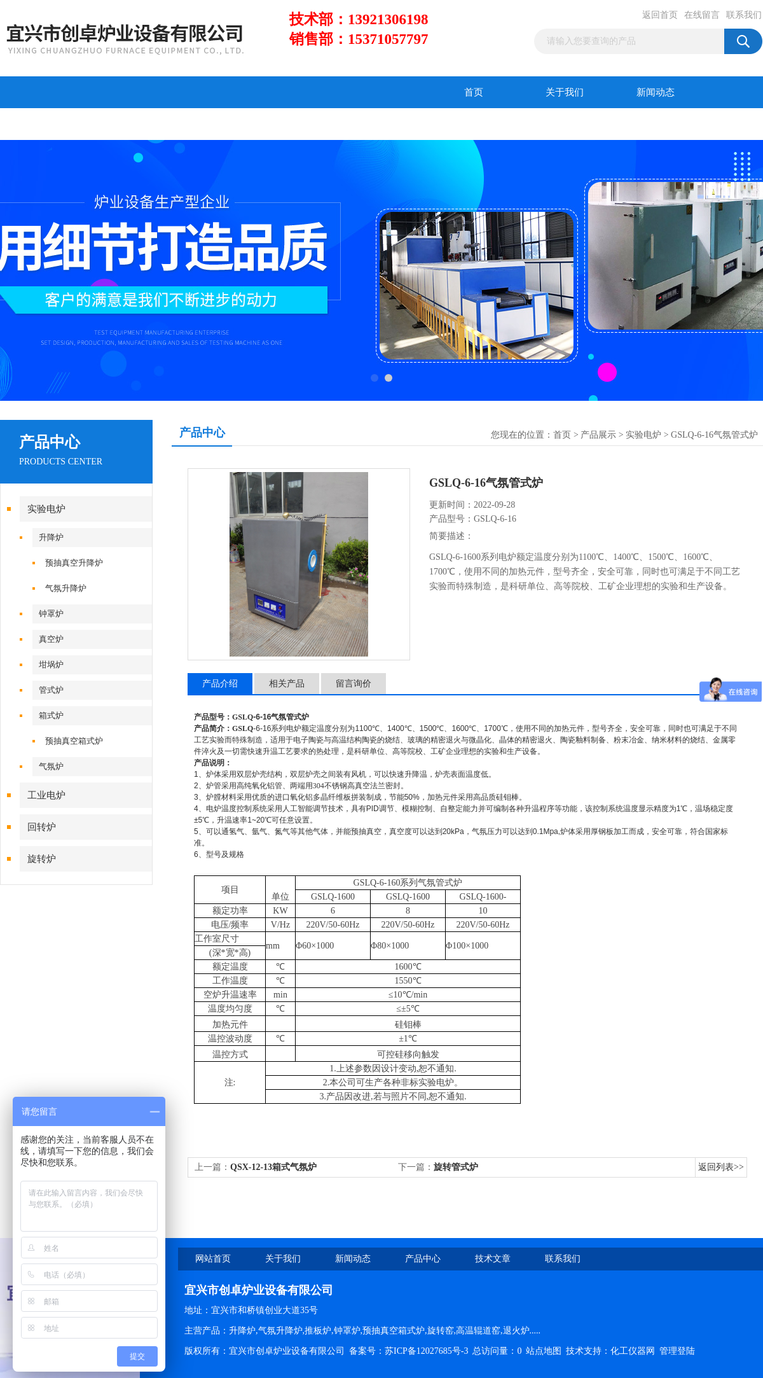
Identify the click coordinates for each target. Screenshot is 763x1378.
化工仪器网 (632, 1351)
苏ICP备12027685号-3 (426, 1351)
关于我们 (565, 92)
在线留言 (702, 15)
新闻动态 (655, 92)
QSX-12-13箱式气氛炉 (273, 1167)
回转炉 (41, 827)
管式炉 (51, 690)
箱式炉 (51, 715)
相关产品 (287, 683)
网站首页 (213, 1258)
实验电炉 (46, 509)
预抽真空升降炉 (74, 562)
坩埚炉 (51, 664)
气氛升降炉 (65, 588)
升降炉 (51, 537)
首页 (473, 92)
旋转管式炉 (456, 1167)
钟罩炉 (51, 613)
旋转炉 (41, 859)
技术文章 (137, 124)
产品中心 (46, 124)
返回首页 (660, 15)
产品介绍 (220, 683)
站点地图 (543, 1351)
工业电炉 (46, 795)
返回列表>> (721, 1167)
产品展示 (598, 435)
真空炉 (51, 639)
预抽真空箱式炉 (74, 741)
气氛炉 (51, 766)
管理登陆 (677, 1351)
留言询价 (353, 683)
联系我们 (744, 15)
